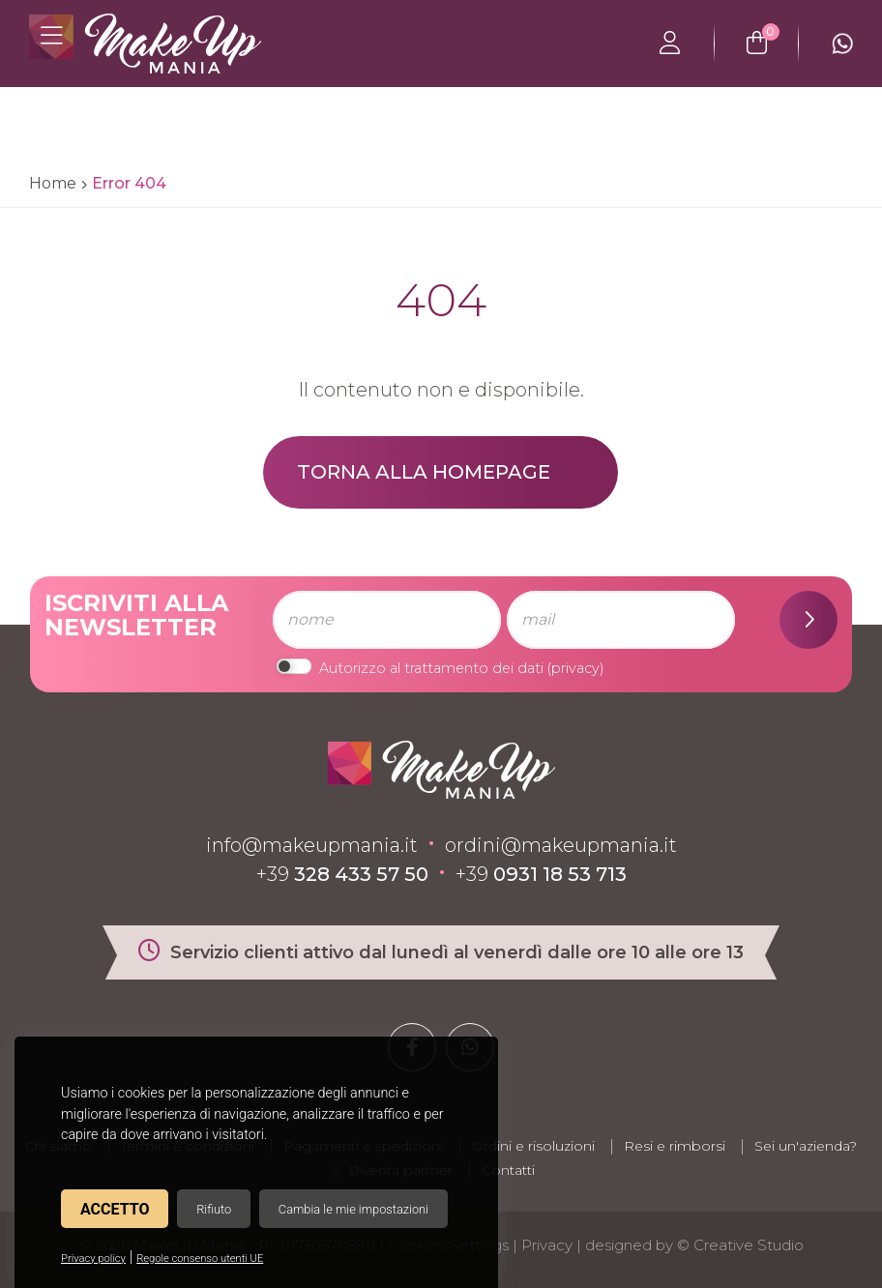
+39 (342, 874)
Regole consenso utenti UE (199, 1258)
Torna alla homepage (423, 471)
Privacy (547, 1245)
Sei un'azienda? (805, 1146)
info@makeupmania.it (312, 845)
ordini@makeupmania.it (561, 845)
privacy (575, 668)
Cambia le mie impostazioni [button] (353, 1209)
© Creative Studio (740, 1245)
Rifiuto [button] (213, 1209)
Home (52, 183)
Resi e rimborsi (674, 1146)
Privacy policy (93, 1258)
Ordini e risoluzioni (533, 1146)
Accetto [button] (114, 1209)
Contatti (508, 1170)
